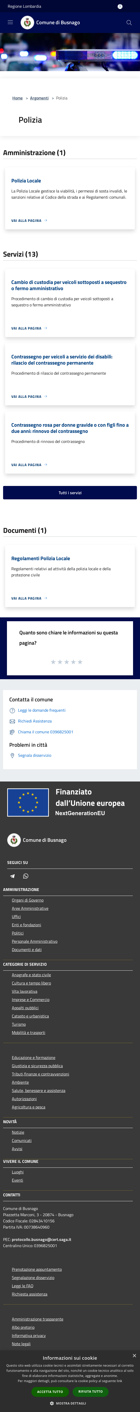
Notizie (18, 1132)
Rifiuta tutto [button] (90, 1391)
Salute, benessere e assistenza (38, 1090)
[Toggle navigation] (10, 22)
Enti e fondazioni (26, 925)
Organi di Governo (27, 900)
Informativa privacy (29, 1335)
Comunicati (22, 1140)
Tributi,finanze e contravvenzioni (40, 1074)
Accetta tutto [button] (50, 1392)
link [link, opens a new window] (119, 1381)
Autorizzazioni (24, 1099)
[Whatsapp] (26, 876)
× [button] (134, 1356)
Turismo (19, 1024)
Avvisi (17, 1149)
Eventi (17, 1180)
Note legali (21, 1344)
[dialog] (70, 1381)
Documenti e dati (27, 949)
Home (17, 98)
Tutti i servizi (70, 493)
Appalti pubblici (25, 1008)
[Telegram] (12, 876)
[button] (70, 1403)
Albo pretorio (23, 1327)
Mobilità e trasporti (28, 1032)
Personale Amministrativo (34, 941)
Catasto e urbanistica (30, 1016)
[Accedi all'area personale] (120, 7)
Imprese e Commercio (30, 999)
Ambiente (20, 1082)
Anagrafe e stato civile (31, 975)
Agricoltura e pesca (28, 1107)
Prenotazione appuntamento (37, 1269)
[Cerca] (129, 23)
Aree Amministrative (30, 908)
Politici (18, 933)
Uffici (16, 916)
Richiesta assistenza (29, 1294)
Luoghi (18, 1172)
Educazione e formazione (33, 1057)
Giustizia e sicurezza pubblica (37, 1066)
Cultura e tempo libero (31, 983)
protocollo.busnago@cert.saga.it (41, 1239)
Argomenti (39, 98)
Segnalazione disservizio (33, 1277)
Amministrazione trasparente (37, 1319)
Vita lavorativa (24, 991)
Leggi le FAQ (22, 1286)
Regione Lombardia (24, 6)
